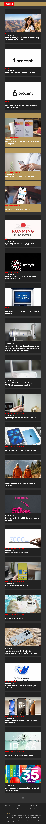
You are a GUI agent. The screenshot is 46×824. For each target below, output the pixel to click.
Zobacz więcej (23, 797)
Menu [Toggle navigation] (39, 4)
